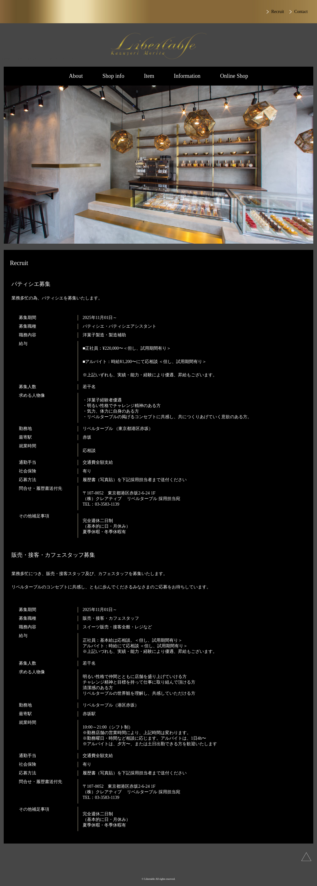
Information (187, 76)
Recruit (277, 11)
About (76, 76)
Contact (301, 11)
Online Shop (234, 76)
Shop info (113, 76)
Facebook (175, 867)
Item (149, 76)
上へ (306, 857)
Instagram (138, 867)
